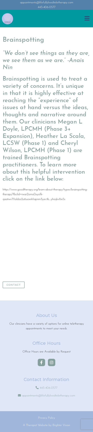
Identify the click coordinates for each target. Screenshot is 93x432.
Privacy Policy (46, 417)
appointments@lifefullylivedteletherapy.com (48, 395)
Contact (13, 284)
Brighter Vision (61, 425)
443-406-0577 (48, 387)
